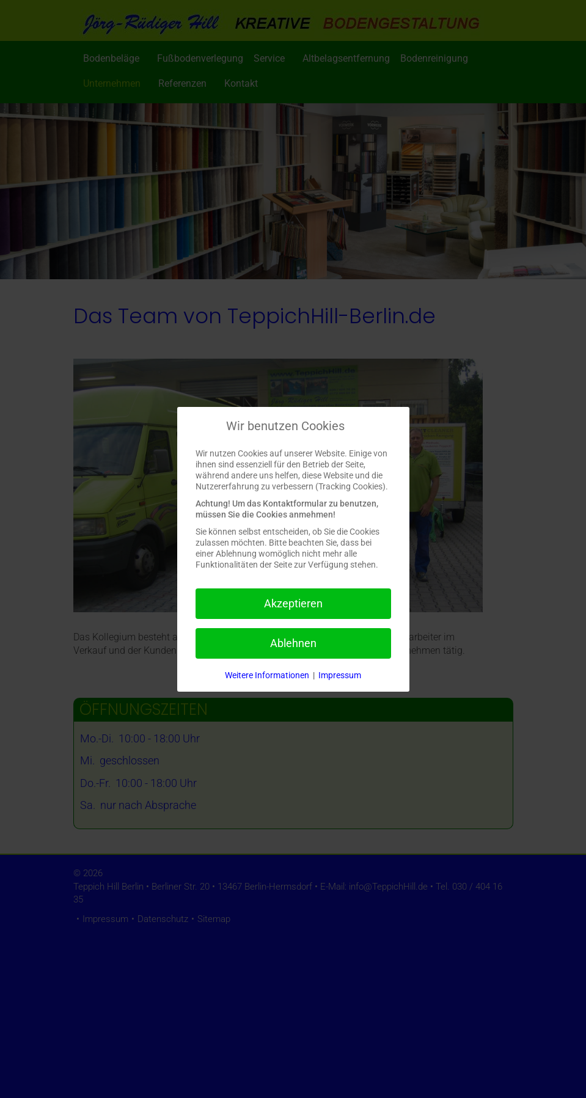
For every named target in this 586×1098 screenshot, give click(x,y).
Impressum (339, 675)
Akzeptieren (293, 603)
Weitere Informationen (267, 675)
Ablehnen (293, 643)
